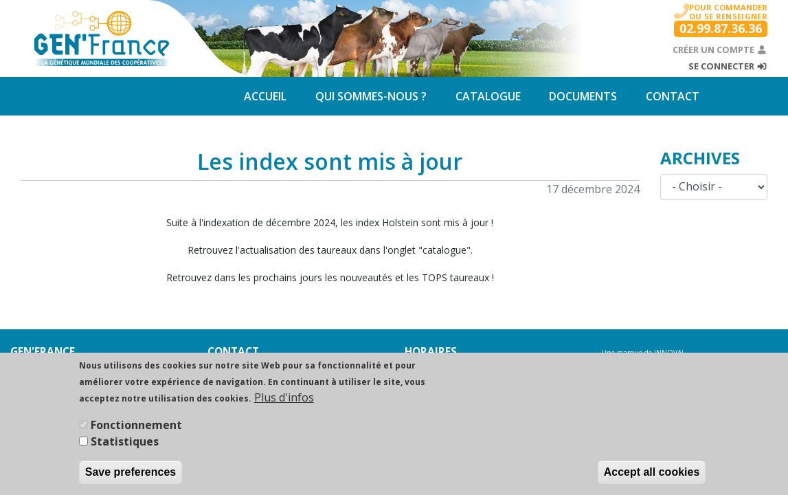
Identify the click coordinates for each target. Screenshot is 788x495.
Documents (583, 96)
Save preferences (131, 480)
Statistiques (125, 449)
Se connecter (727, 66)
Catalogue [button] (488, 96)
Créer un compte (720, 49)
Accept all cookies (652, 480)
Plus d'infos (284, 405)
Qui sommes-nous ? (371, 96)
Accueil (265, 96)
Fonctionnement (136, 433)
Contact (672, 96)
